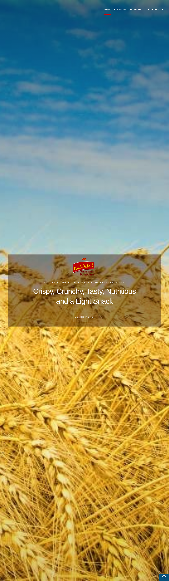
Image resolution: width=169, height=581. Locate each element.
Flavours (120, 9)
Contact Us (155, 9)
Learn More (84, 317)
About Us (135, 9)
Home (107, 9)
